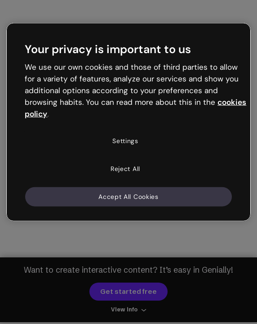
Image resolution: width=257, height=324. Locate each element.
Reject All (125, 169)
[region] (128, 122)
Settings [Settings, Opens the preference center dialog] (125, 141)
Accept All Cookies (128, 196)
